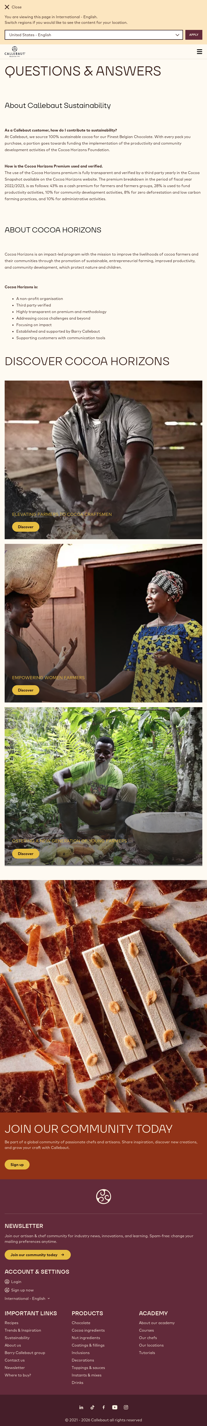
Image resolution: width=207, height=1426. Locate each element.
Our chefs (148, 1337)
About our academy (157, 1322)
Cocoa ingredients (88, 1330)
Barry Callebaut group (25, 1352)
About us (13, 1345)
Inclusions (81, 1352)
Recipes (11, 1322)
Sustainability (17, 1337)
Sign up (17, 1164)
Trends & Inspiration (23, 1330)
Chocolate (81, 1322)
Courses (146, 1330)
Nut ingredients (86, 1337)
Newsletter (15, 1367)
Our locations (151, 1345)
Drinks (77, 1382)
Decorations (83, 1360)
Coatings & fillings (88, 1345)
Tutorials (147, 1352)
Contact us (15, 1360)
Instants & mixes (87, 1375)
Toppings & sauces (88, 1367)
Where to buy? (18, 1375)
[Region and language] (94, 35)
